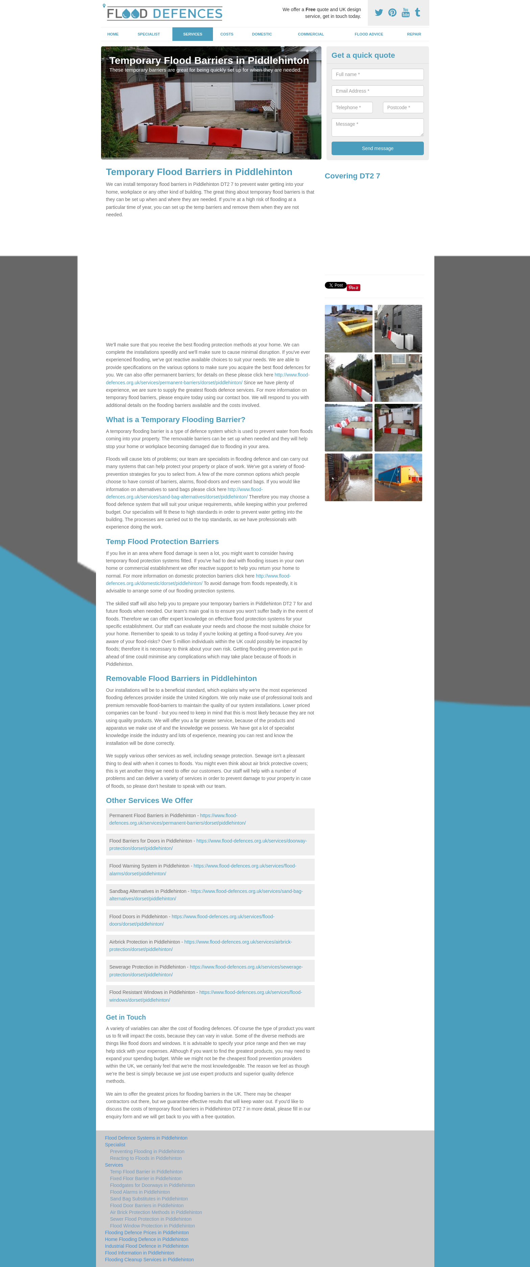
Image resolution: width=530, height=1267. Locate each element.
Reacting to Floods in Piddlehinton (146, 1158)
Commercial (311, 34)
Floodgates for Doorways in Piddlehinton (152, 1185)
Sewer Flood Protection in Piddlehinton (151, 1219)
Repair (414, 34)
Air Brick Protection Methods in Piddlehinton (156, 1212)
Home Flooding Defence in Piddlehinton (147, 1239)
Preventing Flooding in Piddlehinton (147, 1151)
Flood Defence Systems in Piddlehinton (146, 1138)
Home (113, 34)
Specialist (149, 34)
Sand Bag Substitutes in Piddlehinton (149, 1198)
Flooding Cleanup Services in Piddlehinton (149, 1259)
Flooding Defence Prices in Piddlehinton (147, 1232)
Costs (227, 34)
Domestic (262, 34)
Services (192, 34)
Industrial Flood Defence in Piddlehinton (147, 1246)
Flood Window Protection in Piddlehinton (152, 1225)
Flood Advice (369, 34)
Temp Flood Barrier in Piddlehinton (146, 1171)
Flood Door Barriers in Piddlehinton (147, 1205)
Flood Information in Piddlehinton (139, 1253)
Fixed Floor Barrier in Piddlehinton (146, 1178)
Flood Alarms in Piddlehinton (140, 1192)
